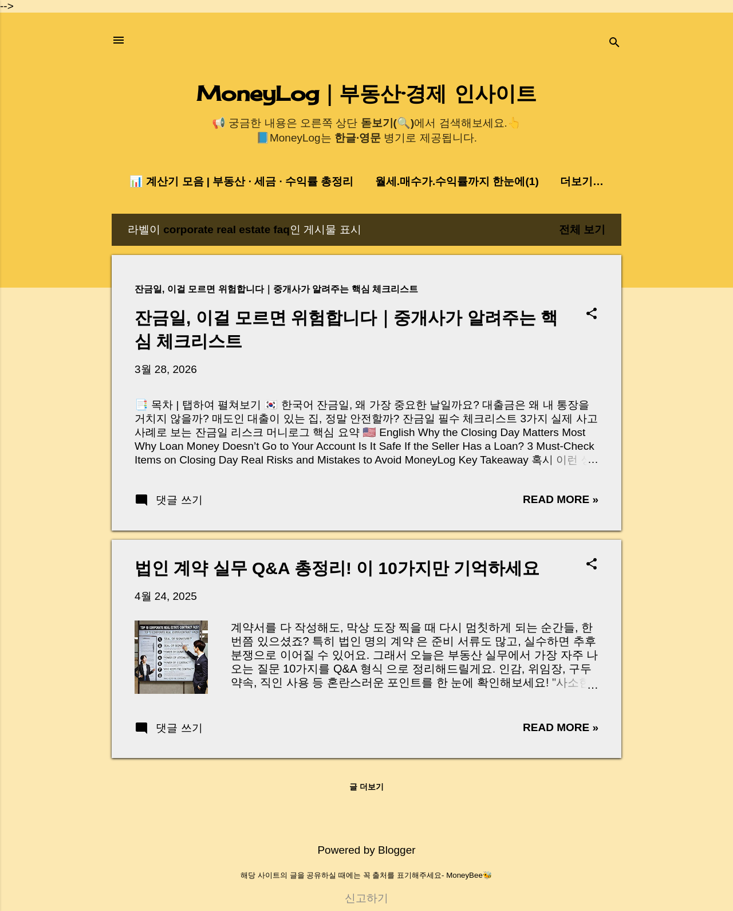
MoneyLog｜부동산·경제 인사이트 (366, 93)
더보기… (582, 181)
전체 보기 (582, 229)
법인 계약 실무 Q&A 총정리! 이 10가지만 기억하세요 (337, 568)
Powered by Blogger (366, 850)
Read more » (560, 499)
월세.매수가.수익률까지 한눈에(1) (457, 181)
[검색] (614, 43)
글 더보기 (366, 786)
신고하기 (366, 898)
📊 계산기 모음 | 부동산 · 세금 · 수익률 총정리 (241, 181)
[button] (591, 315)
